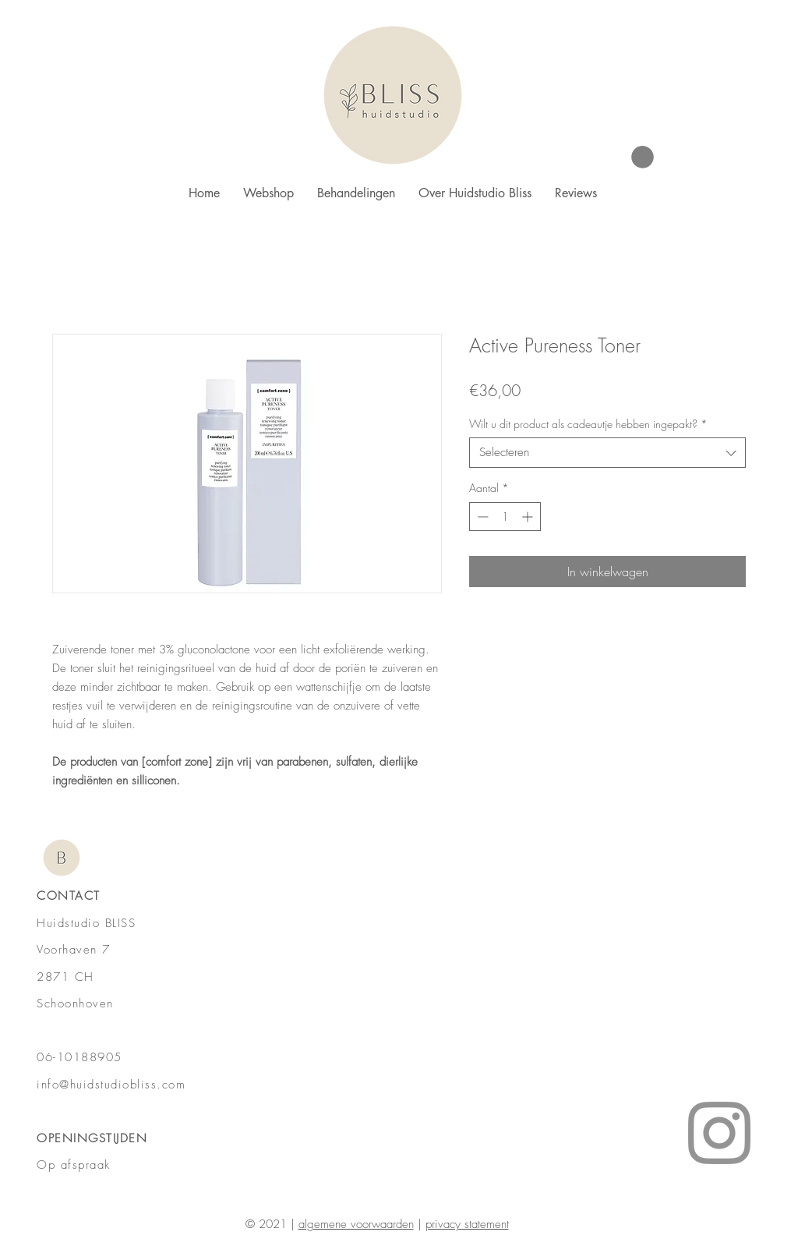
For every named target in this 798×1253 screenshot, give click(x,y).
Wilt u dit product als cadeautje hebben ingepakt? (588, 423)
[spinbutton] (505, 516)
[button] (642, 157)
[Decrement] (481, 516)
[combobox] (607, 452)
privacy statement (467, 1224)
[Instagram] (719, 1133)
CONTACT (69, 896)
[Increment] (528, 516)
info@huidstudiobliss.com (111, 1084)
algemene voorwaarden (356, 1224)
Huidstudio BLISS (86, 923)
